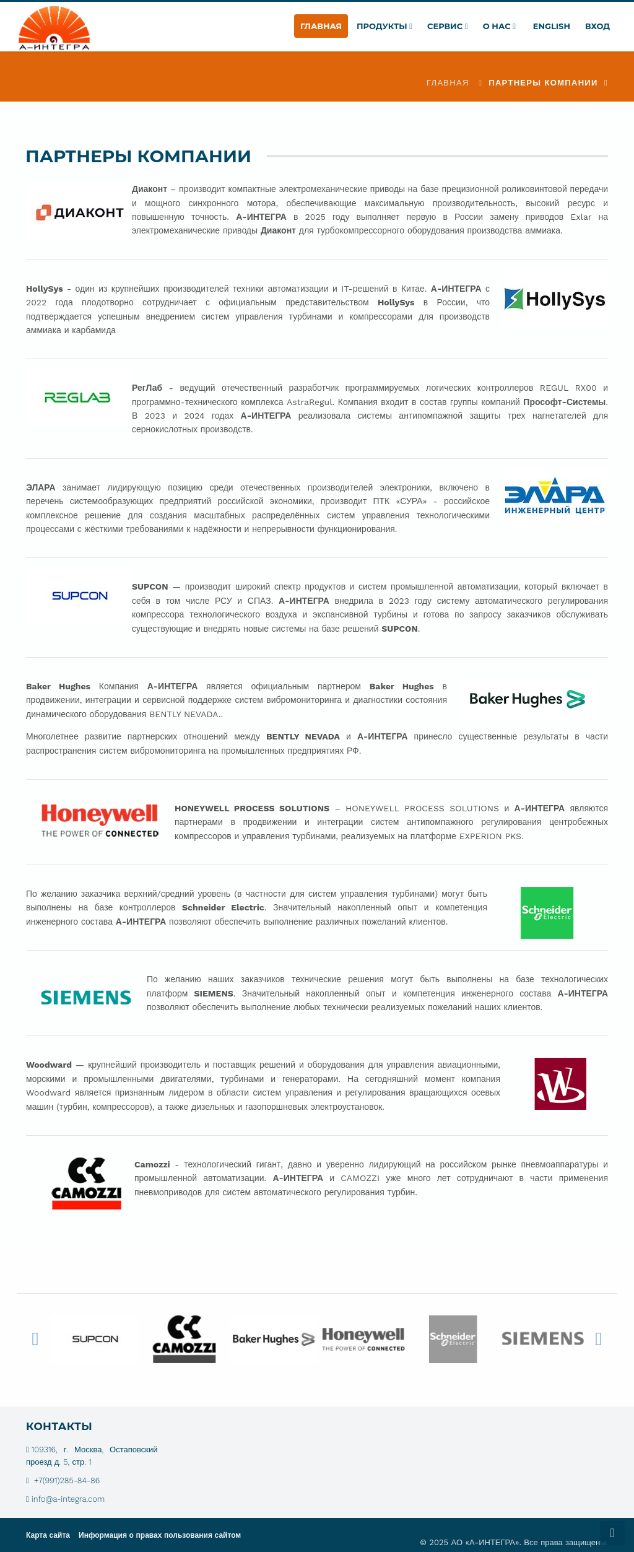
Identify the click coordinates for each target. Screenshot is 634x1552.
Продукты (384, 26)
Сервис (447, 26)
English (550, 26)
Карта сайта (48, 1535)
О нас (499, 26)
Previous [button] (35, 1339)
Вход (597, 26)
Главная (321, 26)
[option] (94, 1339)
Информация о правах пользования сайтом (160, 1535)
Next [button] (598, 1339)
